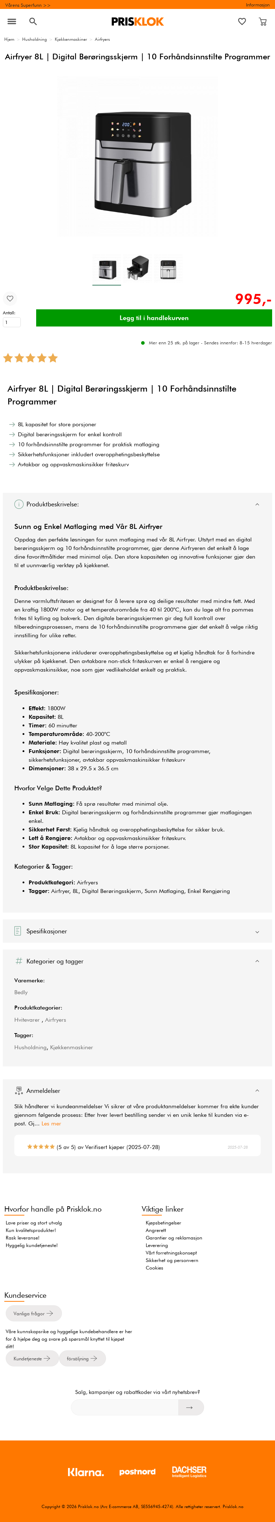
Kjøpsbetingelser (163, 1223)
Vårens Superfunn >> (28, 5)
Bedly (21, 992)
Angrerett (156, 1230)
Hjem (9, 39)
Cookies (154, 1268)
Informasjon (258, 5)
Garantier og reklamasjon (174, 1238)
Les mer (51, 1123)
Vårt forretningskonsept (171, 1253)
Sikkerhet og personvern (172, 1260)
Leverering (157, 1245)
